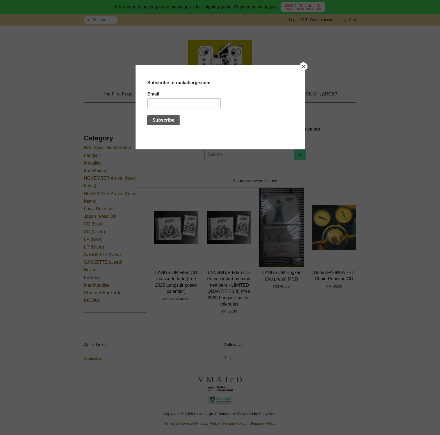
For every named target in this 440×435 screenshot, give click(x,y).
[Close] (303, 66)
